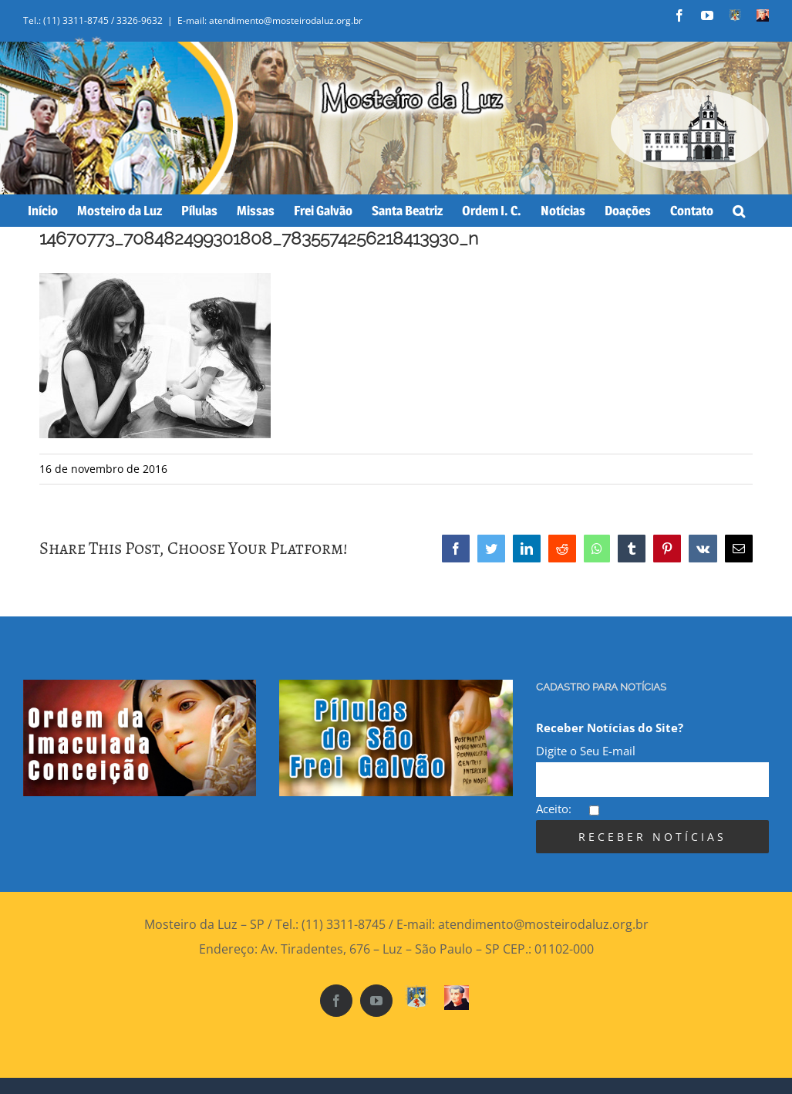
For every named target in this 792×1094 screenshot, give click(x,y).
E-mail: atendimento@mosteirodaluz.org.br (269, 20)
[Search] (739, 210)
